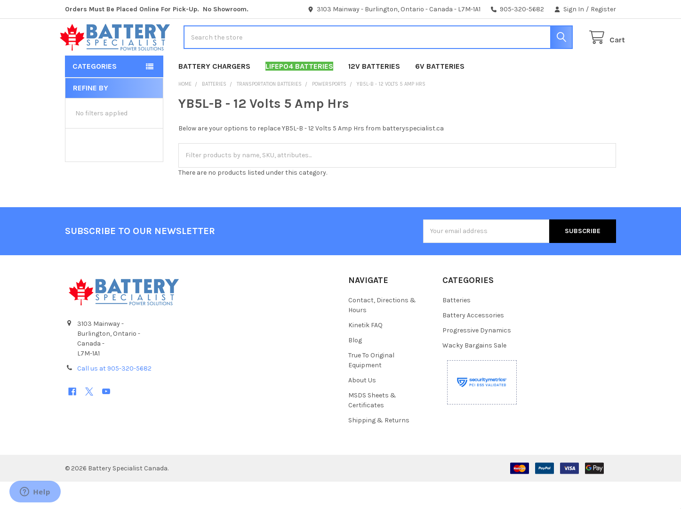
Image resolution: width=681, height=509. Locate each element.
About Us (362, 408)
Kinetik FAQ (365, 352)
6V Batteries (440, 93)
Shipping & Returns (378, 448)
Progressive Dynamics (476, 358)
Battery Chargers (214, 93)
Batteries (456, 327)
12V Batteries (374, 93)
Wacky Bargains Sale (474, 373)
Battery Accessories (473, 343)
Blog (355, 368)
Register (603, 9)
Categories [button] (94, 93)
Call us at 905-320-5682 (114, 396)
